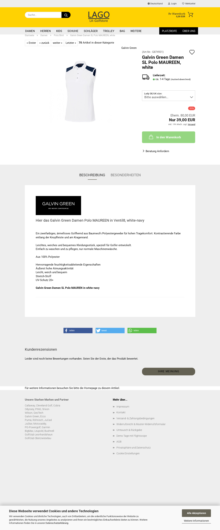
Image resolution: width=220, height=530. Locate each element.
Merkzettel (188, 3)
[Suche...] (66, 15)
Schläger (91, 31)
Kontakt (121, 412)
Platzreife (169, 31)
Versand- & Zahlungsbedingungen (135, 418)
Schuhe (72, 31)
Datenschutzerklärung (57, 523)
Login (172, 3)
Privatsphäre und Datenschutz (133, 447)
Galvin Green (129, 48)
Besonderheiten (126, 175)
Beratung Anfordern (157, 151)
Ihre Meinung (168, 371)
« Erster (31, 42)
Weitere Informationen (196, 520)
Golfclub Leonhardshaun (39, 434)
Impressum (122, 406)
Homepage (90, 388)
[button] (77, 330)
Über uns (188, 31)
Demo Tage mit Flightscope (131, 435)
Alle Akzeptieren (196, 513)
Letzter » (71, 42)
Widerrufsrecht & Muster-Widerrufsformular (141, 424)
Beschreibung (92, 175)
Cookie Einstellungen (128, 453)
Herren (45, 31)
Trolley (108, 31)
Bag (122, 31)
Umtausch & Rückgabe (129, 430)
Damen (30, 31)
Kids (59, 31)
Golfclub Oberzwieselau (38, 438)
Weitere (136, 31)
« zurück (44, 42)
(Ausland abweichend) (181, 79)
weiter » (57, 42)
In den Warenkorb (164, 137)
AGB (119, 441)
